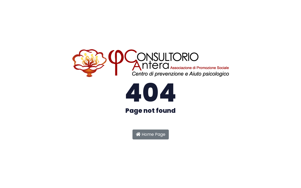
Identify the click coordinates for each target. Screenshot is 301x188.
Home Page (150, 134)
